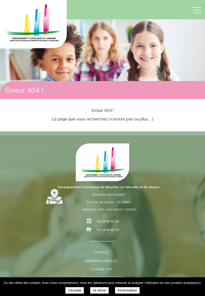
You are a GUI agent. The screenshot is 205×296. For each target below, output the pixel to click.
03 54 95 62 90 (108, 221)
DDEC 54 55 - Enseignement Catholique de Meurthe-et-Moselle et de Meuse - (33, 22)
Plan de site (101, 269)
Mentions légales (101, 261)
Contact (101, 252)
